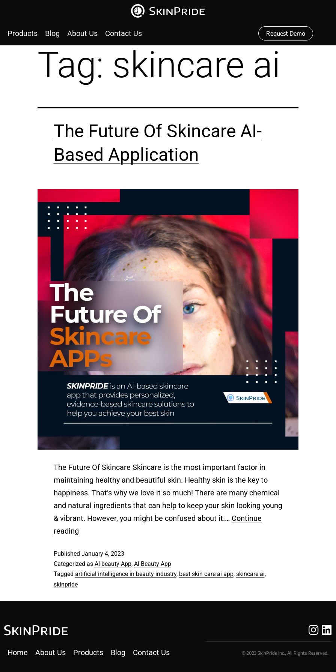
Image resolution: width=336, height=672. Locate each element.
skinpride (66, 584)
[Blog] (52, 33)
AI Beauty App (152, 563)
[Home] (18, 652)
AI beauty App (113, 563)
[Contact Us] (123, 33)
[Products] (22, 33)
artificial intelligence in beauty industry (125, 574)
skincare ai (250, 574)
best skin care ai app (206, 574)
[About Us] (82, 33)
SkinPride (36, 629)
